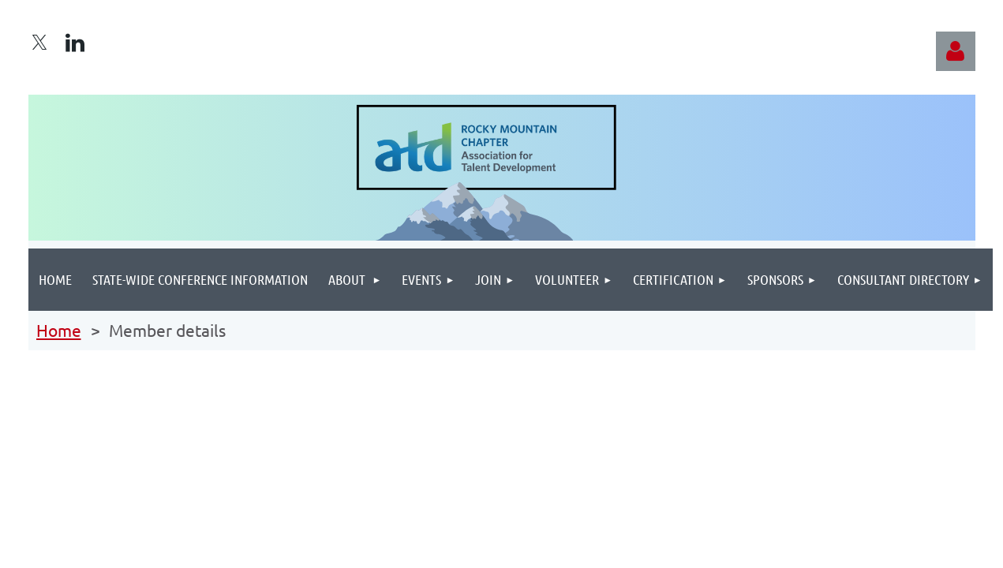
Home (58, 330)
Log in (955, 51)
